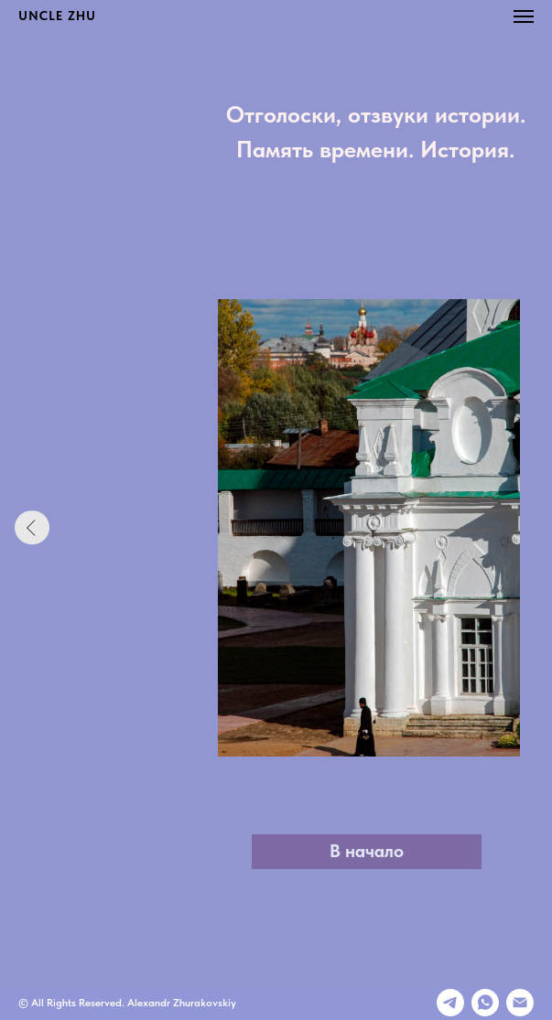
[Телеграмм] (450, 1002)
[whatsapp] (485, 1002)
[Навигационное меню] (524, 16)
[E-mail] (520, 1002)
